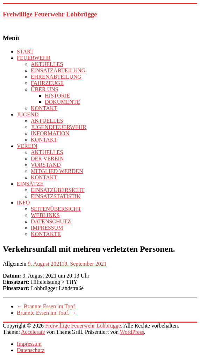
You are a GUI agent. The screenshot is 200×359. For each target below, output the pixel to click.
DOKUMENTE (62, 102)
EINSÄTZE (30, 184)
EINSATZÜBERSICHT (58, 190)
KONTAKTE (46, 234)
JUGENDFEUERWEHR (58, 127)
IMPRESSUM (47, 228)
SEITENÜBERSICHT (56, 209)
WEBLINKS (45, 215)
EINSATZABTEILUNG (58, 70)
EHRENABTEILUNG (56, 77)
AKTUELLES (47, 64)
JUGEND (27, 114)
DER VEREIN (47, 158)
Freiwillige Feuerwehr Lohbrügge (50, 14)
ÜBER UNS (44, 89)
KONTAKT (44, 108)
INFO (23, 203)
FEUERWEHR (34, 58)
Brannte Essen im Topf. (47, 306)
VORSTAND (46, 165)
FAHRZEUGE (47, 83)
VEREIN (27, 146)
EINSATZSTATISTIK (56, 196)
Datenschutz (30, 350)
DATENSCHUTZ (51, 221)
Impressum (29, 344)
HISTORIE (57, 96)
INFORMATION (50, 133)
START (25, 52)
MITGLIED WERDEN (57, 171)
